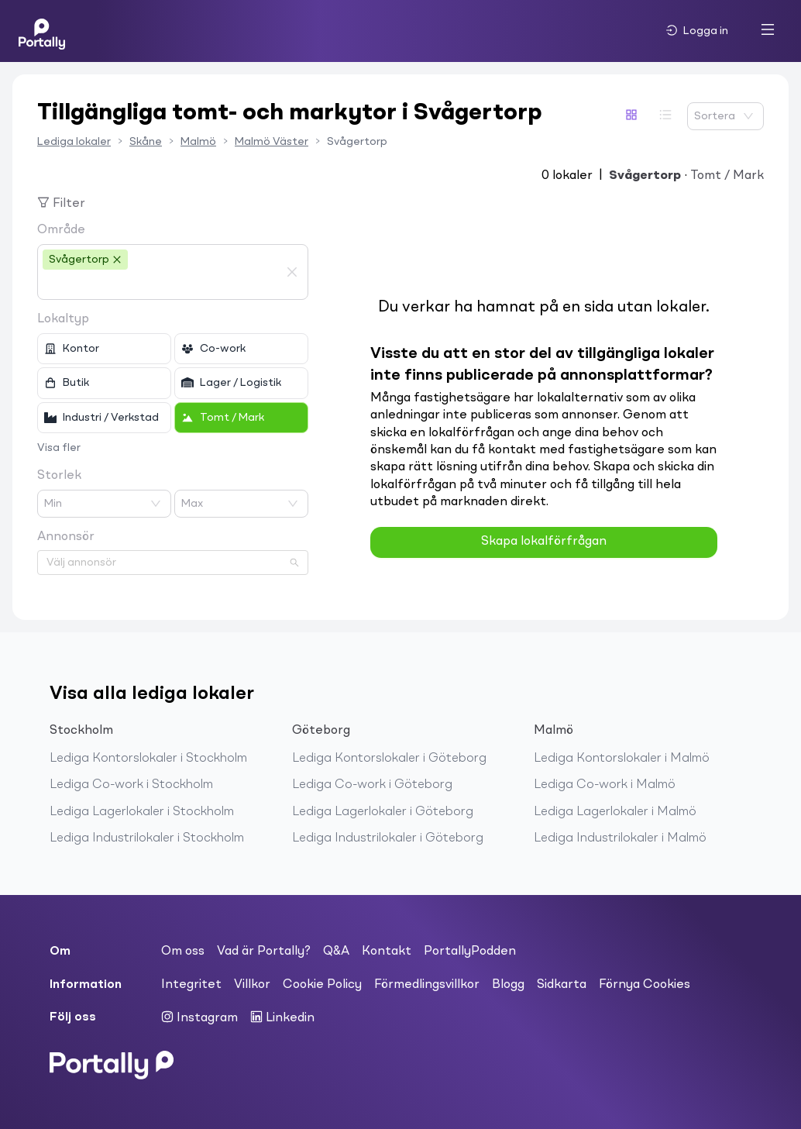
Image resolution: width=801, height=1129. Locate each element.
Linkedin (282, 1017)
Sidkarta (561, 985)
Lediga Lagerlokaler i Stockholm (142, 812)
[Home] (42, 31)
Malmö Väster (271, 141)
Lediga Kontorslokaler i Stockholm (148, 758)
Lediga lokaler (74, 141)
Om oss (183, 951)
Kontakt (386, 951)
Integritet (191, 985)
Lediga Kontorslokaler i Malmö (622, 758)
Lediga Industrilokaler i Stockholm (147, 838)
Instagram (199, 1017)
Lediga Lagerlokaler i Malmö (615, 812)
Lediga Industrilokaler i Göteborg (387, 838)
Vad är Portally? (264, 951)
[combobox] (161, 285)
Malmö (198, 141)
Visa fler (59, 447)
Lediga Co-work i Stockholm (131, 785)
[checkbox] (104, 348)
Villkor (252, 985)
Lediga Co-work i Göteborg (372, 785)
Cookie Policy (322, 985)
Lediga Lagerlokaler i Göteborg (382, 812)
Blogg (508, 985)
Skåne (145, 141)
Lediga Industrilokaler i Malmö (620, 838)
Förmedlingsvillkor (427, 985)
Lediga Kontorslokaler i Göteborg (389, 758)
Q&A (336, 951)
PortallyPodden (470, 951)
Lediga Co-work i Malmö (605, 785)
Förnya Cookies (644, 985)
